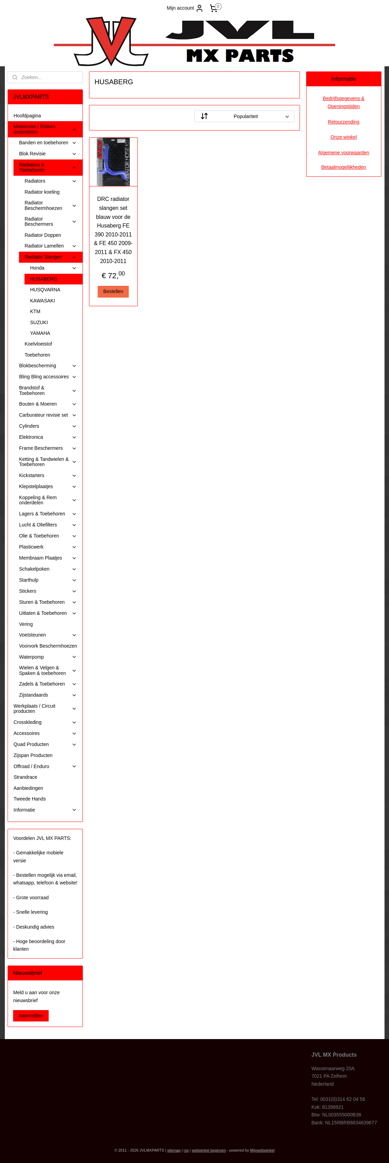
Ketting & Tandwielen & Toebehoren (48, 461)
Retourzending (343, 122)
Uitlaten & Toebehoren (48, 613)
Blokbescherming (48, 366)
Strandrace (25, 777)
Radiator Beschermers (51, 221)
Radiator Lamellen (51, 246)
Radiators (51, 181)
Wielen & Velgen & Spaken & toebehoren (48, 670)
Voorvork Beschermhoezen (48, 646)
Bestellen (114, 291)
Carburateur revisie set (48, 415)
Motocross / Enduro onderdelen (45, 129)
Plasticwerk (48, 547)
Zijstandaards (48, 695)
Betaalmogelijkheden (343, 167)
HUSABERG (43, 279)
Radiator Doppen (43, 235)
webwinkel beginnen (209, 1150)
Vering (26, 624)
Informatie (45, 810)
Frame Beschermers (48, 448)
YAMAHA (40, 333)
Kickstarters (48, 475)
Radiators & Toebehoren (48, 167)
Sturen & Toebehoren (48, 602)
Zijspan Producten (32, 755)
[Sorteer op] (244, 116)
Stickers (48, 591)
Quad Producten (45, 744)
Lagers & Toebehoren (48, 514)
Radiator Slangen (51, 257)
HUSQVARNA (45, 289)
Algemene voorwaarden (343, 152)
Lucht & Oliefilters (48, 525)
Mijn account (185, 8)
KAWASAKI (42, 300)
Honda (53, 268)
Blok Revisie (48, 154)
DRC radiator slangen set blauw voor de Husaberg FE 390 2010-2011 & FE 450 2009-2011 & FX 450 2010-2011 (113, 230)
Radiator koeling (42, 192)
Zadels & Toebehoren (48, 684)
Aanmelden (31, 1015)
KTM (35, 311)
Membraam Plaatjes (48, 558)
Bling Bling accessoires (48, 377)
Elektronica (48, 437)
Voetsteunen (48, 635)
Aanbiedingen (28, 788)
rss (186, 1150)
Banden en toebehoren (48, 143)
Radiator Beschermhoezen (51, 205)
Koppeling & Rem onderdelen (48, 500)
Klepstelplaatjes (48, 487)
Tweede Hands (29, 799)
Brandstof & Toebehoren (48, 390)
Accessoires (45, 733)
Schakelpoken (48, 569)
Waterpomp (48, 657)
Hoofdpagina (27, 115)
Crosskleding (45, 722)
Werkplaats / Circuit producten (45, 708)
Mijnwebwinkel (262, 1150)
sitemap (174, 1150)
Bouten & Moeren (48, 404)
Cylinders (48, 426)
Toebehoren (37, 355)
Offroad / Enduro (45, 766)
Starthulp (48, 580)
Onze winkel (344, 137)
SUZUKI (39, 322)
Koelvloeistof (38, 344)
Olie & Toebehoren (48, 536)
